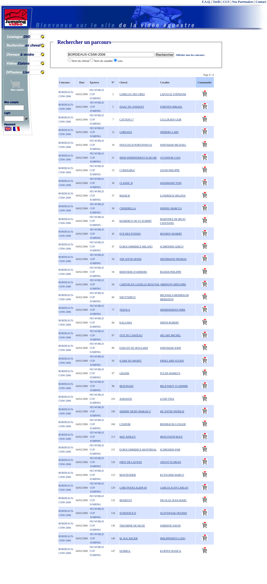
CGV (226, 2)
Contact (261, 2)
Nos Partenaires (242, 2)
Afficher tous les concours (190, 55)
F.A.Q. (206, 2)
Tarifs (217, 2)
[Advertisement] (246, 117)
